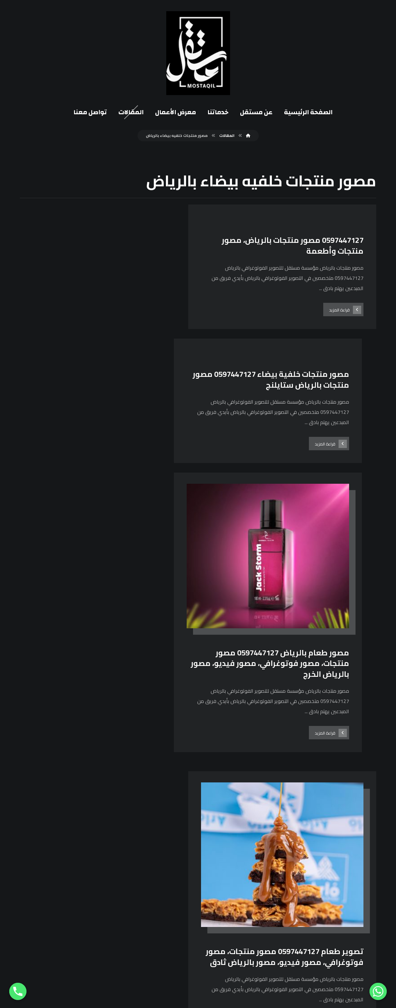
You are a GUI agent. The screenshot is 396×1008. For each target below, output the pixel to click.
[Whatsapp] (378, 991)
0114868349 (175, 922)
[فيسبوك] (274, 853)
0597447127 (175, 901)
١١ (179, 796)
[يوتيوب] (243, 853)
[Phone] (17, 991)
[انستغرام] (259, 853)
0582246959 (175, 912)
